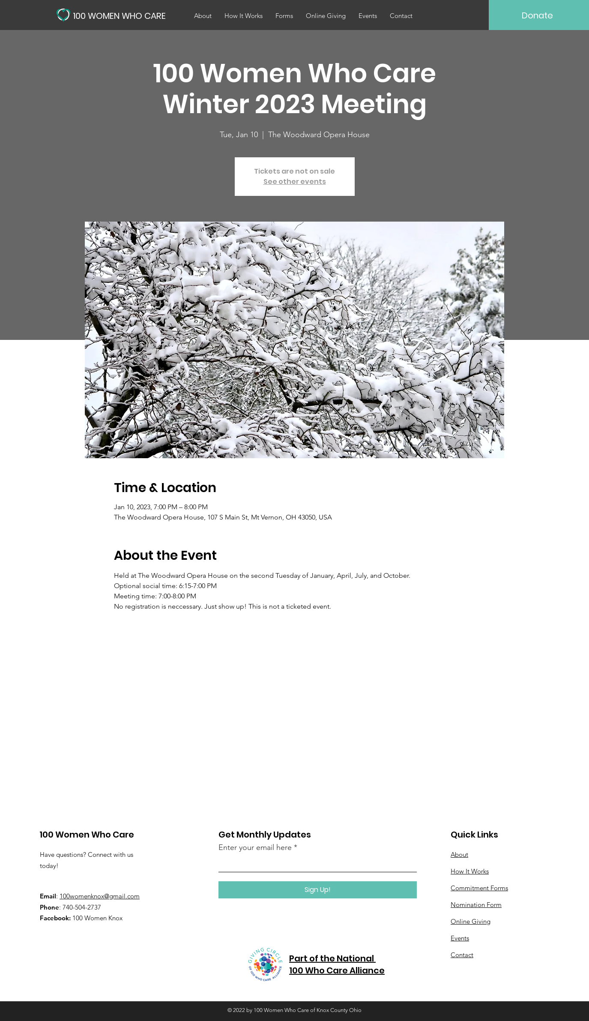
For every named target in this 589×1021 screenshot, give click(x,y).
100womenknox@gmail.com (100, 896)
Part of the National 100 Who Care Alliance (337, 964)
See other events (294, 181)
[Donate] (537, 15)
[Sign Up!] (317, 889)
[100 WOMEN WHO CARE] (121, 15)
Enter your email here (255, 847)
